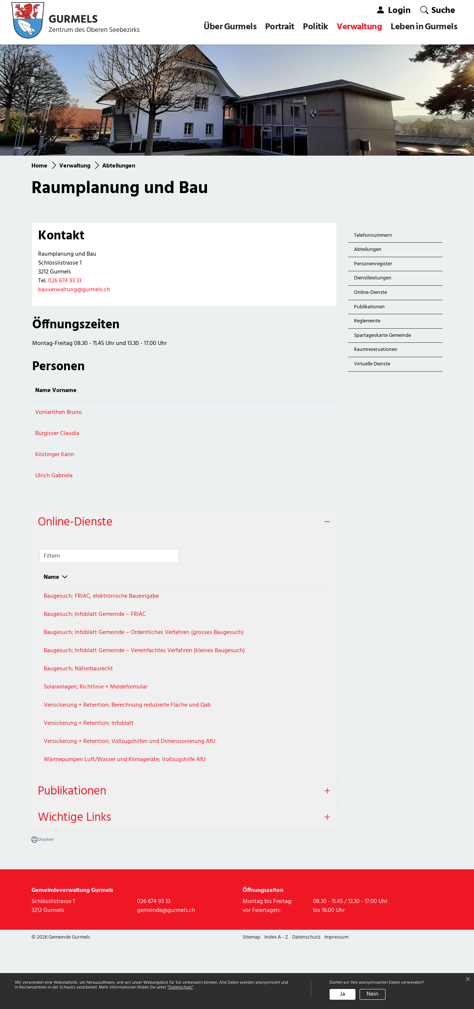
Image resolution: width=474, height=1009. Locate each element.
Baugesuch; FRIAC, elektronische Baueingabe (101, 596)
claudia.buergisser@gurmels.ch (242, 433)
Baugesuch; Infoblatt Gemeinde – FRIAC (95, 621)
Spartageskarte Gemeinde (382, 335)
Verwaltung (359, 27)
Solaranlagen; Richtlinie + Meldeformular (95, 719)
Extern (307, 599)
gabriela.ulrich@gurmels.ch (237, 476)
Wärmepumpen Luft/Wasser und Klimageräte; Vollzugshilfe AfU (125, 817)
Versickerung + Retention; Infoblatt (89, 768)
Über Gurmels (230, 27)
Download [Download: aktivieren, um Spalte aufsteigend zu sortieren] (289, 577)
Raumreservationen (375, 349)
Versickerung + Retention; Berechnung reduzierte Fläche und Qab (127, 744)
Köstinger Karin (54, 454)
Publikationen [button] (72, 855)
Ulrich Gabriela (54, 476)
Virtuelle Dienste (372, 364)
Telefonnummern (373, 235)
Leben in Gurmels (424, 27)
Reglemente (367, 321)
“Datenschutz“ (180, 987)
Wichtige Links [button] (74, 882)
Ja (342, 994)
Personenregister (373, 264)
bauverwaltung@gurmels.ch (74, 290)
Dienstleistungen (372, 278)
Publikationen (369, 307)
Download (306, 624)
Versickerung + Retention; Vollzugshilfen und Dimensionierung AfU (129, 792)
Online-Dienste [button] (75, 522)
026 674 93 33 (64, 281)
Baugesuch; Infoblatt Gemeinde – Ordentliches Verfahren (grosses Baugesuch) (144, 645)
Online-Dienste (370, 292)
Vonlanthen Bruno (58, 412)
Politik (315, 27)
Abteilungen (371, 251)
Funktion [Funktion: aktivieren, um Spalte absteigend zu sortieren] (136, 390)
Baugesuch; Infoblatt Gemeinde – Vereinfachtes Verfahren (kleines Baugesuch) (144, 670)
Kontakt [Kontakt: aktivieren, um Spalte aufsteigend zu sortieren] (213, 390)
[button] (437, 10)
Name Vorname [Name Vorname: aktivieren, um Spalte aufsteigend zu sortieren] (56, 390)
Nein (372, 994)
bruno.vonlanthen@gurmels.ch (242, 412)
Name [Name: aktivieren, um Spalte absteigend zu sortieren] (51, 577)
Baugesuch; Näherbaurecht (78, 694)
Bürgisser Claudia (57, 433)
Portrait (279, 27)
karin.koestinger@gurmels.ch (240, 454)
